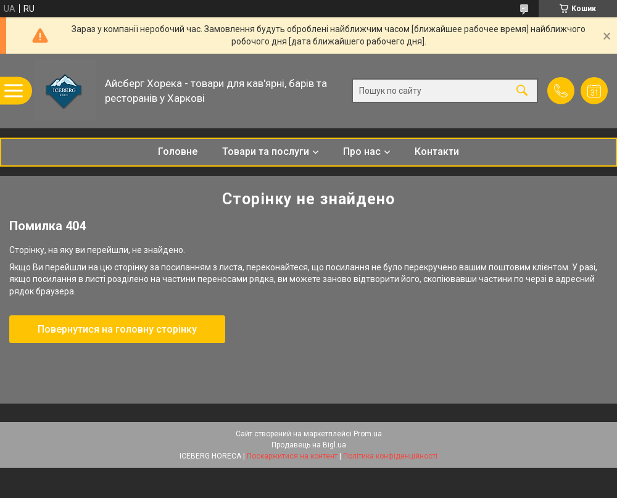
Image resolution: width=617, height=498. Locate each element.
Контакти (437, 151)
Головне (177, 151)
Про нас (362, 151)
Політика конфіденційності (390, 456)
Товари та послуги (265, 151)
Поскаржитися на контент (292, 456)
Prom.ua (368, 434)
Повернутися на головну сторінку (117, 329)
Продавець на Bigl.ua (308, 445)
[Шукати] (522, 91)
